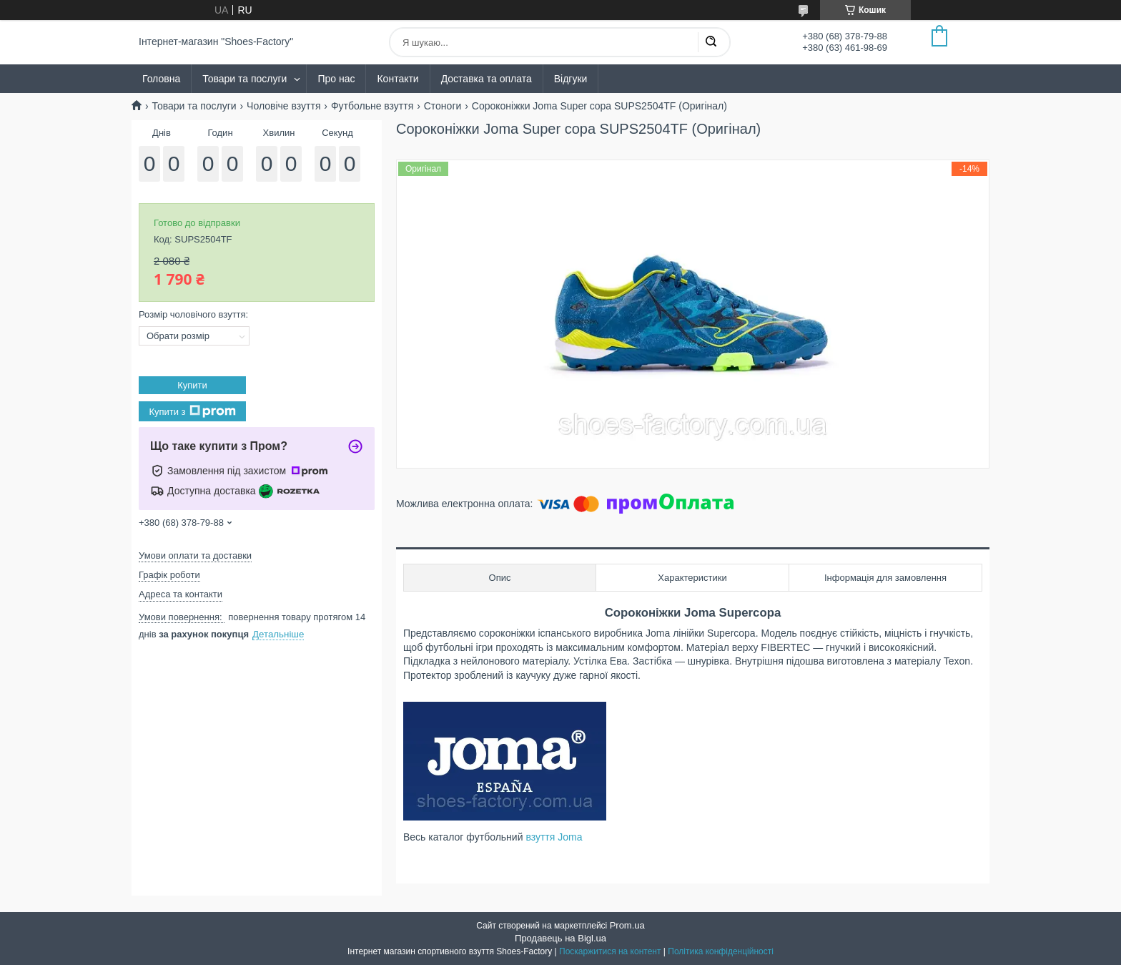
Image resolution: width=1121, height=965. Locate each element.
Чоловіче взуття (283, 106)
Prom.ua (627, 925)
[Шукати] (711, 42)
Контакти (397, 78)
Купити (192, 385)
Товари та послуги (244, 78)
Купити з (192, 411)
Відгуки (571, 78)
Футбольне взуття (372, 106)
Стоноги (443, 106)
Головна (161, 78)
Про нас (336, 78)
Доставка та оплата (486, 78)
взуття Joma (553, 837)
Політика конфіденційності (721, 951)
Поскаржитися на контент (610, 951)
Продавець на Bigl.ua (560, 938)
